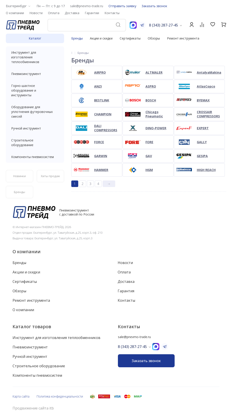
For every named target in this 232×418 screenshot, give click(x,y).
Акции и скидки (101, 38)
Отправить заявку (122, 6)
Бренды (77, 38)
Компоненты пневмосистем (35, 157)
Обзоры (154, 38)
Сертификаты (130, 38)
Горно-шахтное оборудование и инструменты (35, 90)
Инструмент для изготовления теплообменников (35, 57)
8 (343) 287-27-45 (163, 25)
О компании (27, 252)
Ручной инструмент (35, 128)
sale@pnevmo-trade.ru (86, 6)
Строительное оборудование (35, 142)
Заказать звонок (154, 6)
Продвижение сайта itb (33, 408)
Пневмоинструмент (35, 74)
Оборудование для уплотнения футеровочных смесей (35, 112)
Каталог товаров (32, 326)
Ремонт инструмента (183, 38)
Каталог (35, 38)
